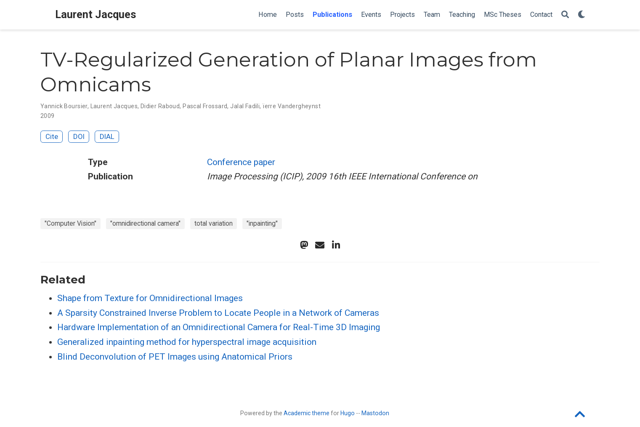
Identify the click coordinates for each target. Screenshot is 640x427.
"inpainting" (262, 223)
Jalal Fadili (245, 106)
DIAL (107, 136)
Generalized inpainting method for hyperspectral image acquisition (186, 342)
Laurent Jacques (95, 14)
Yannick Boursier (64, 106)
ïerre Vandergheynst (292, 106)
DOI (79, 136)
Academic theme (306, 413)
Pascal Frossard (205, 106)
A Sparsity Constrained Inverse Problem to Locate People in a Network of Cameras (218, 313)
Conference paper (241, 162)
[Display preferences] (581, 15)
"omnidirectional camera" (145, 223)
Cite (51, 136)
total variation (213, 223)
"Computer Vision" (70, 223)
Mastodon (375, 413)
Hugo (347, 413)
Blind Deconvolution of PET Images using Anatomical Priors (174, 357)
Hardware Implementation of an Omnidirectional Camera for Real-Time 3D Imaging (218, 327)
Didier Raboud (160, 106)
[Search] (565, 15)
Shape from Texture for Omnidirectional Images (150, 298)
